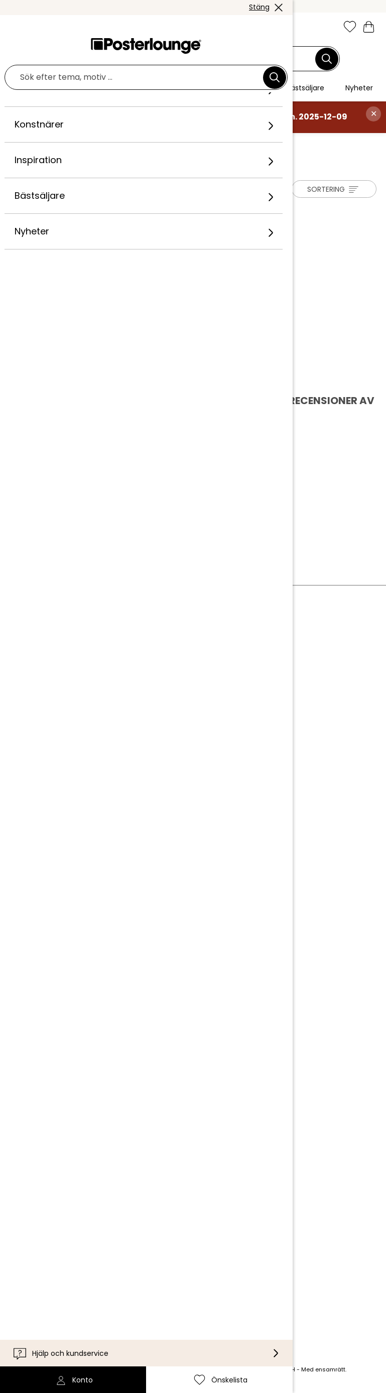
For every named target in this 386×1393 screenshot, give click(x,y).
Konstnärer (91, 144)
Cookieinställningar (138, 789)
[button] (39, 28)
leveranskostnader (140, 1369)
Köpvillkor (119, 759)
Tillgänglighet (126, 1187)
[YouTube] (195, 1296)
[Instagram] (107, 1296)
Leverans (118, 1172)
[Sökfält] (187, 59)
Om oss (115, 662)
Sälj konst (119, 733)
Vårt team (121, 678)
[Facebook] (137, 1296)
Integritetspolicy (133, 774)
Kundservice (124, 1141)
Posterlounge (38, 144)
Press (111, 718)
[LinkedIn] (224, 1296)
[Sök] (326, 58)
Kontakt (116, 1157)
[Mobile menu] (17, 28)
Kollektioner (124, 693)
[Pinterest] (166, 1296)
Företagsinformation (141, 804)
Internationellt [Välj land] (133, 1230)
